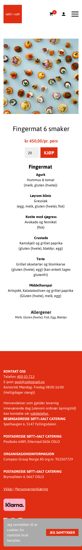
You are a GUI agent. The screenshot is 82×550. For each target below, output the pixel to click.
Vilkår (8, 489)
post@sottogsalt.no (30, 381)
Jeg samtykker (62, 532)
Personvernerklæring (31, 489)
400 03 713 (26, 376)
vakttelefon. (39, 413)
